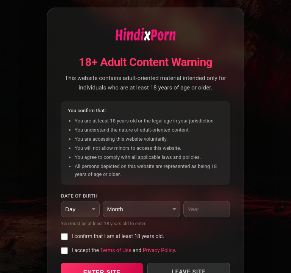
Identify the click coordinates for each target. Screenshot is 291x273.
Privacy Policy (159, 250)
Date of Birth (79, 196)
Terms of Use (115, 250)
